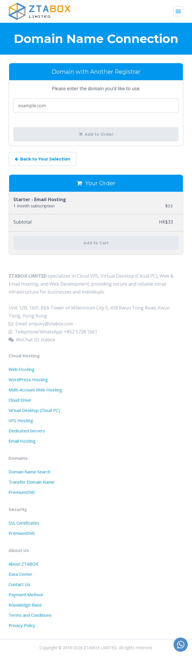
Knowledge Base (25, 605)
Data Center (20, 574)
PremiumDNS (22, 492)
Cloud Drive (20, 400)
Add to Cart (96, 243)
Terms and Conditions (30, 615)
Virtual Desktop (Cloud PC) (34, 410)
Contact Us (19, 584)
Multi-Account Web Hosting (35, 390)
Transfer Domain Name (31, 482)
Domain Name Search (29, 472)
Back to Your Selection (42, 159)
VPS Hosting (21, 420)
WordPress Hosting (28, 379)
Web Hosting (21, 369)
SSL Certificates (24, 523)
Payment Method (26, 594)
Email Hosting (22, 441)
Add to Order (96, 134)
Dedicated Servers (27, 431)
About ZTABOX (23, 564)
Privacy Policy (22, 625)
